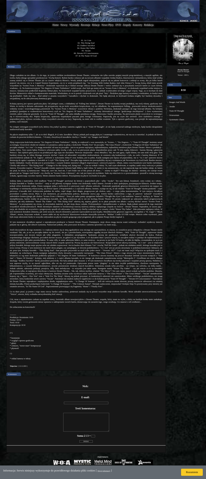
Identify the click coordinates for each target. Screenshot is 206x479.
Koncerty (137, 24)
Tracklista (11, 31)
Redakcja (149, 24)
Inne (170, 97)
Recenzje (85, 24)
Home (55, 24)
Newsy (63, 24)
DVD (118, 24)
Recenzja (11, 67)
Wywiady (74, 24)
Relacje (96, 24)
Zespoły (127, 24)
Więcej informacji (103, 471)
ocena (171, 85)
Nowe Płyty (107, 24)
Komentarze (12, 374)
